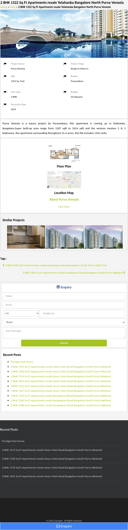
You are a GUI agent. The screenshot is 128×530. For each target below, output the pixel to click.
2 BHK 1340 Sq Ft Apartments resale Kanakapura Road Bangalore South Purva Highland (61, 400)
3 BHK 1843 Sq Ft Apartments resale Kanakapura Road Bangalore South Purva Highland (74, 272)
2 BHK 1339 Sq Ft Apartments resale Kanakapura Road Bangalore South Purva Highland (61, 395)
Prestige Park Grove (22, 361)
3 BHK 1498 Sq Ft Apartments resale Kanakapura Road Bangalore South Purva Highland (61, 405)
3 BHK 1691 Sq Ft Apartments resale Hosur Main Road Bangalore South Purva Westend (61, 381)
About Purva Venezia (64, 199)
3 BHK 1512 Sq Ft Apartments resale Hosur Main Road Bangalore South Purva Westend (61, 386)
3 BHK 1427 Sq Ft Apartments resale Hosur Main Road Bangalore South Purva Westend (61, 390)
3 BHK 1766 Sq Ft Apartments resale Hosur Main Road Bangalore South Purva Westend (61, 371)
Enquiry (64, 526)
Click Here (64, 206)
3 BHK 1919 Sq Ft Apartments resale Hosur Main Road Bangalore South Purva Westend (61, 366)
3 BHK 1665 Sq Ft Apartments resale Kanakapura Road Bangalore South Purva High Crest (54, 265)
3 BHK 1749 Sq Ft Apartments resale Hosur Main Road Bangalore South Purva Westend (61, 376)
